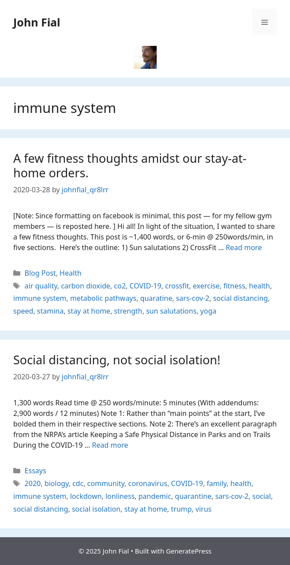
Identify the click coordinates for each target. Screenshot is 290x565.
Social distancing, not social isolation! (116, 360)
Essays (35, 470)
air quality (41, 286)
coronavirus (148, 483)
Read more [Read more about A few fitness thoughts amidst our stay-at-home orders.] (244, 247)
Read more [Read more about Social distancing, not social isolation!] (110, 445)
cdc (77, 483)
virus (203, 509)
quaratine (156, 298)
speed (23, 311)
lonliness (120, 496)
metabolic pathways (103, 298)
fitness (234, 286)
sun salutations (171, 311)
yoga (208, 311)
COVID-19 (145, 286)
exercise (206, 286)
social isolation (96, 509)
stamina (50, 311)
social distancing (240, 298)
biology (57, 483)
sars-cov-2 (193, 298)
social (261, 496)
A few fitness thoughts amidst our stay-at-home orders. (129, 165)
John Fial (36, 22)
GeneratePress (188, 550)
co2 (120, 286)
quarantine (193, 496)
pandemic (155, 496)
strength (128, 311)
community (105, 483)
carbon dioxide (85, 286)
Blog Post (40, 273)
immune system (39, 298)
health (259, 286)
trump (181, 509)
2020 (33, 483)
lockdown (86, 496)
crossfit (177, 286)
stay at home (89, 311)
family (216, 483)
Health (71, 273)
